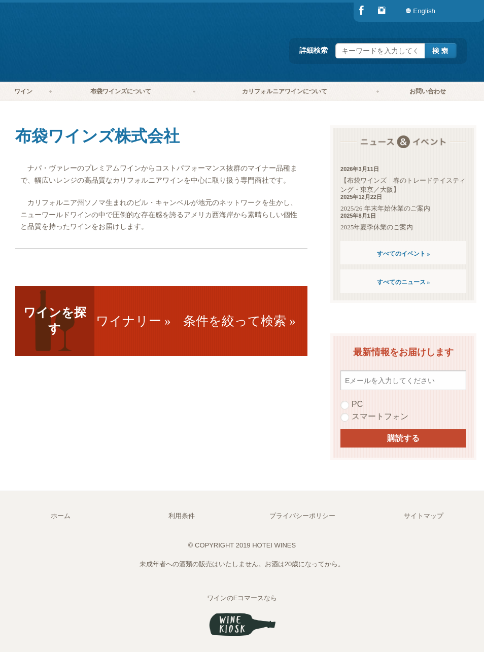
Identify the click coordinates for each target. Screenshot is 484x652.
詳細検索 (313, 50)
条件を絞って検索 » (239, 321)
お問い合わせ (427, 91)
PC (351, 404)
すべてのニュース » (403, 282)
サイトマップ (423, 516)
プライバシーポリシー (302, 516)
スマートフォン (374, 416)
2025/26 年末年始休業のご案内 (385, 208)
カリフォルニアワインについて (284, 91)
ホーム (61, 516)
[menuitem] (463, 11)
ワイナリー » (133, 321)
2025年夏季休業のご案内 (376, 227)
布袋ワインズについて (120, 91)
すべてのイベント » (403, 253)
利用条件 (181, 516)
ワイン (23, 91)
